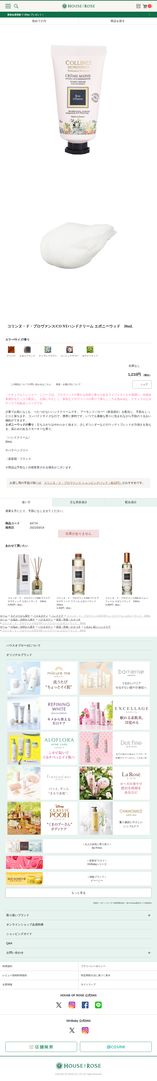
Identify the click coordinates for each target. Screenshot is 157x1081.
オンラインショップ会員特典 (25, 924)
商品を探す (118, 21)
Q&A (9, 943)
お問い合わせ (15, 952)
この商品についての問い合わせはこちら (30, 384)
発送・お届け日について (68, 384)
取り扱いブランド (17, 915)
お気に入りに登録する (148, 366)
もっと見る (78, 892)
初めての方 (39, 21)
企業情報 (7, 984)
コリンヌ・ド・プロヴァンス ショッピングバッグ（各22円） (83, 482)
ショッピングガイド (19, 933)
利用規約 (7, 966)
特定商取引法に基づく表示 (95, 975)
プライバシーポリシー (93, 966)
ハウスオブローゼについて (23, 645)
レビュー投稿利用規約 (14, 975)
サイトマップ (88, 984)
